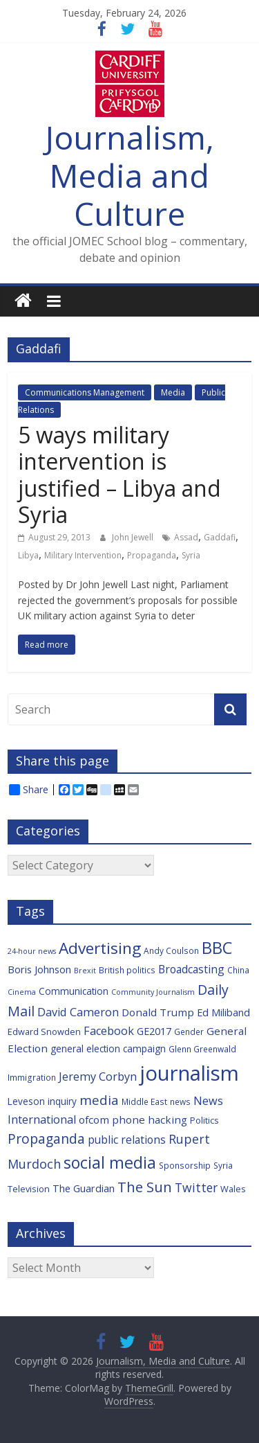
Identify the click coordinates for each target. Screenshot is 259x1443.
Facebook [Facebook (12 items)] (109, 1030)
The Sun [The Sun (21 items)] (144, 1186)
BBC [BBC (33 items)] (217, 948)
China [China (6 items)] (238, 969)
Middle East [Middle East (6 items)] (144, 1101)
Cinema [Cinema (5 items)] (22, 992)
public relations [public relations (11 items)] (127, 1139)
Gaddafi (220, 537)
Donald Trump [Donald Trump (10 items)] (158, 1012)
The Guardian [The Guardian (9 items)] (83, 1188)
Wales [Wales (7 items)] (233, 1189)
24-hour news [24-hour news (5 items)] (32, 951)
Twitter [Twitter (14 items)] (196, 1187)
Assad (186, 537)
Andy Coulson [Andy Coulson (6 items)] (171, 950)
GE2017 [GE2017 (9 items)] (154, 1031)
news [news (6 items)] (180, 1101)
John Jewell (133, 537)
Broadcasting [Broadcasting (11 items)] (191, 969)
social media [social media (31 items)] (110, 1162)
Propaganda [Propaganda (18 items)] (46, 1138)
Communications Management (84, 392)
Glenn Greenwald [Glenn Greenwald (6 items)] (202, 1048)
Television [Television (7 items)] (29, 1189)
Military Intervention (83, 555)
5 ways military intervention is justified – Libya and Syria (119, 474)
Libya (28, 555)
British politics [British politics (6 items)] (127, 969)
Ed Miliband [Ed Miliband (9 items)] (223, 1012)
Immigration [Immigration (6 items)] (32, 1077)
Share (28, 789)
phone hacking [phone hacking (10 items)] (149, 1119)
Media (173, 392)
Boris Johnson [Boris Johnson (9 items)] (39, 969)
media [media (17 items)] (99, 1100)
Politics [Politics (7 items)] (204, 1120)
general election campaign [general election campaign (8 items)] (108, 1048)
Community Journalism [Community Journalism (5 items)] (153, 992)
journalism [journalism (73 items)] (189, 1073)
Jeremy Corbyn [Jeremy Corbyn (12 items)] (98, 1076)
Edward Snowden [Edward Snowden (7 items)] (44, 1031)
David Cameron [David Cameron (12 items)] (78, 1012)
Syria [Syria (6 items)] (223, 1165)
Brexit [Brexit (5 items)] (85, 970)
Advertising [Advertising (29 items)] (100, 948)
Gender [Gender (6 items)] (189, 1031)
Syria (191, 555)
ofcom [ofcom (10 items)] (94, 1119)
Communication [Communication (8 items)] (73, 991)
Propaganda (151, 555)
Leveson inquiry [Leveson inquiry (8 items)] (42, 1101)
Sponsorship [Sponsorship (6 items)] (185, 1165)
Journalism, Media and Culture (130, 175)
